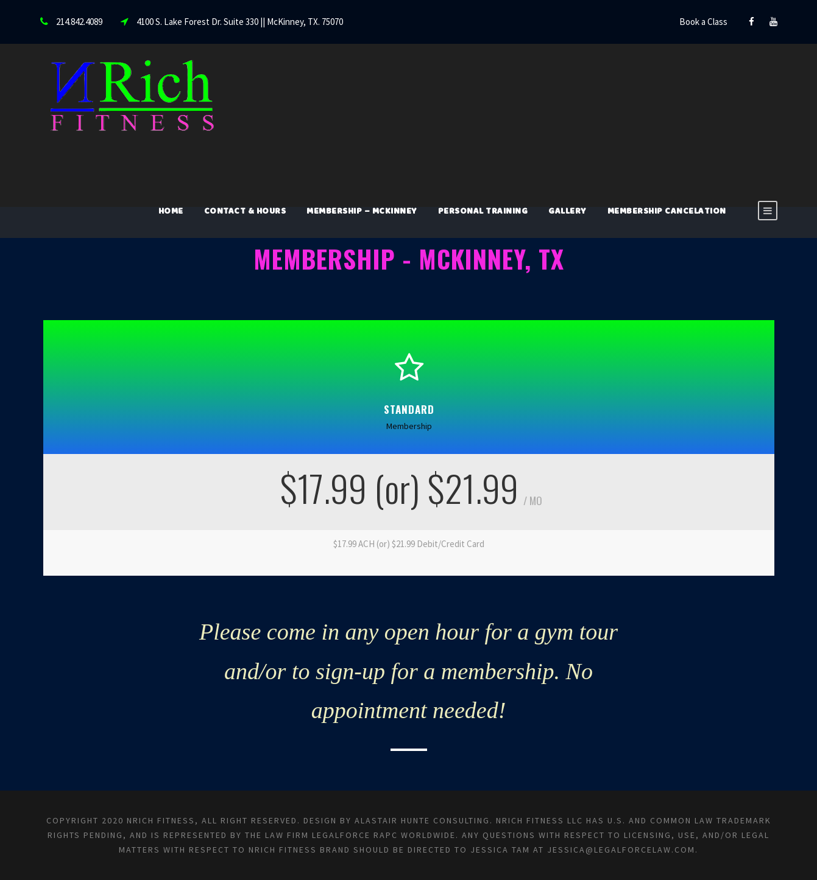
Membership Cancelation (666, 212)
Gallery (567, 212)
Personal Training (483, 212)
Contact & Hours (245, 212)
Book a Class (703, 21)
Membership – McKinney (361, 212)
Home (170, 212)
